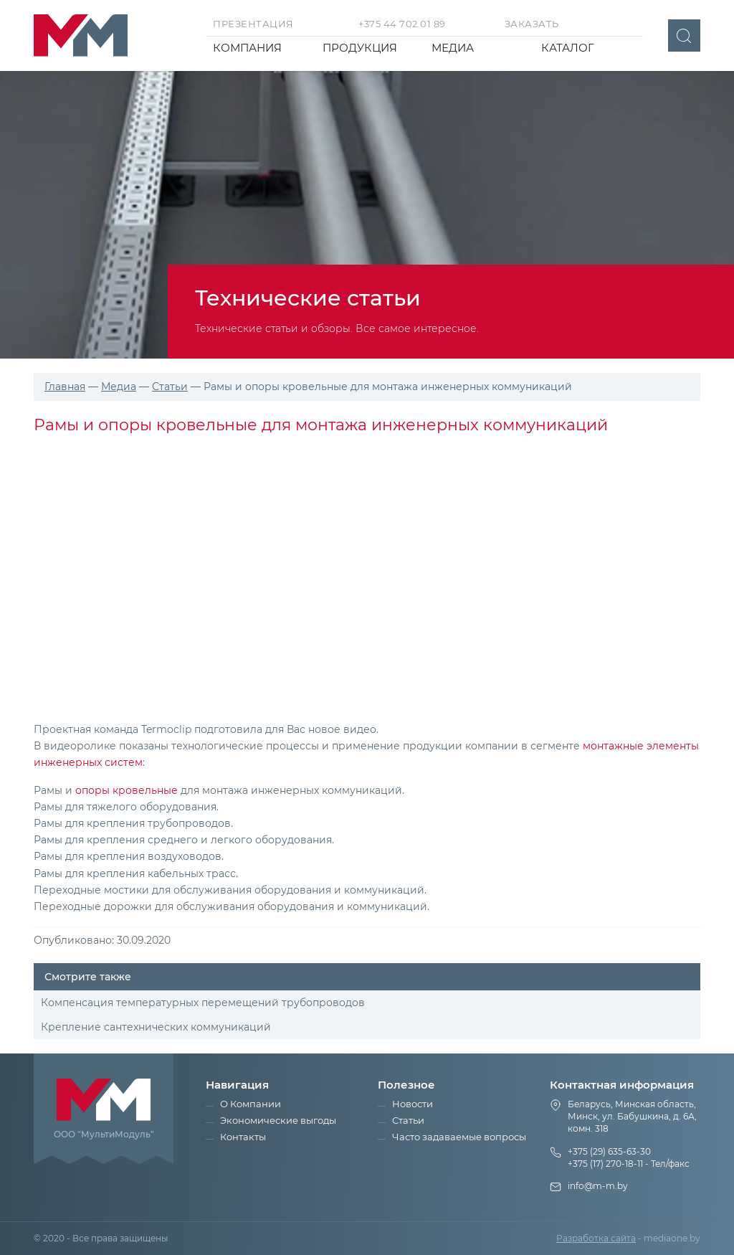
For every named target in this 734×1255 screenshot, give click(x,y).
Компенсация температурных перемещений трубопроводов (203, 1002)
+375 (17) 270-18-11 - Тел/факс (629, 1163)
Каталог (567, 48)
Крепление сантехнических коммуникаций (156, 1026)
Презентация (253, 23)
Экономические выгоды (278, 1120)
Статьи (408, 1120)
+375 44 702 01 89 (402, 23)
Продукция (360, 48)
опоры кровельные (126, 790)
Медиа (453, 48)
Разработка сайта (596, 1238)
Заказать (532, 23)
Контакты (243, 1136)
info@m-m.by (598, 1185)
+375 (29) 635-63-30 (609, 1151)
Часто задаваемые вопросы (459, 1136)
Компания (247, 48)
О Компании (250, 1103)
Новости (412, 1103)
